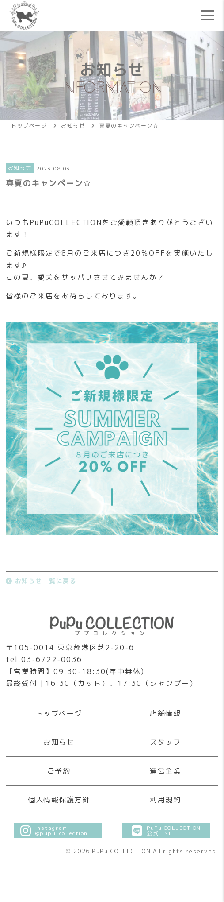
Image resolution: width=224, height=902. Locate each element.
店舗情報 (165, 713)
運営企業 (165, 771)
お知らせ (58, 742)
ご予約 (59, 771)
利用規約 (165, 800)
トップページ (59, 713)
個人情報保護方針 (59, 800)
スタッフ (165, 742)
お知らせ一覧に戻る (41, 581)
